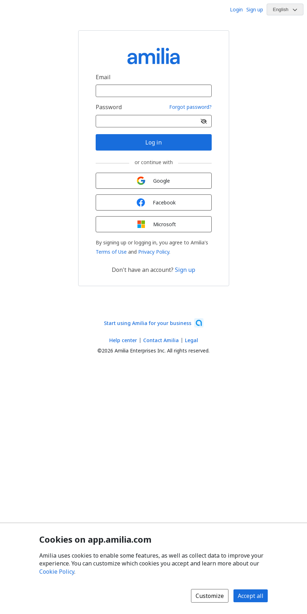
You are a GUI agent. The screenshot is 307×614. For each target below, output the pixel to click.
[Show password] (204, 121)
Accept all (250, 596)
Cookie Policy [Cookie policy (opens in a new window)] (56, 571)
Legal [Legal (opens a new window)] (191, 340)
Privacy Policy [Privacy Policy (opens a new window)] (153, 251)
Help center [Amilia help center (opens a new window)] (123, 340)
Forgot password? (190, 107)
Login (236, 9)
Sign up (254, 9)
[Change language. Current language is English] (285, 9)
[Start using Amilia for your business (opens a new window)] (153, 323)
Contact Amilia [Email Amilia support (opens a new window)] (161, 340)
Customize (210, 596)
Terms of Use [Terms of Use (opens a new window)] (111, 251)
